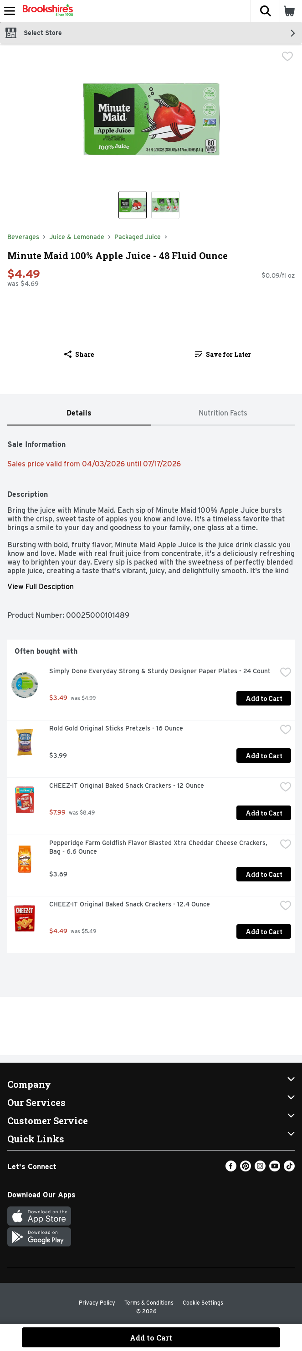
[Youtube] (274, 1169)
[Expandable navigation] (9, 11)
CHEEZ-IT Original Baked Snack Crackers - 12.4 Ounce (129, 904)
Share (79, 354)
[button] (265, 11)
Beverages (23, 236)
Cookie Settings (203, 1302)
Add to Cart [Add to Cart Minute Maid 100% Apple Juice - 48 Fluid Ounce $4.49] (151, 1337)
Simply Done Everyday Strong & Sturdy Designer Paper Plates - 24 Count (160, 671)
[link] (223, 354)
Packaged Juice (137, 236)
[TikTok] (289, 1169)
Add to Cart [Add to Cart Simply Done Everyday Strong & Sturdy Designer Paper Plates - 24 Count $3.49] (264, 698)
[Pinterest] (245, 1169)
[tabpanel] (151, 693)
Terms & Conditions (149, 1302)
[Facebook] (230, 1169)
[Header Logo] (46, 11)
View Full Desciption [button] (40, 586)
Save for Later (223, 354)
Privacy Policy (97, 1302)
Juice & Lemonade (76, 236)
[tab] (79, 413)
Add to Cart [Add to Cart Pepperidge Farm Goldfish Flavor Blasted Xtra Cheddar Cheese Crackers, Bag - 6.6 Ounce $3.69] (264, 874)
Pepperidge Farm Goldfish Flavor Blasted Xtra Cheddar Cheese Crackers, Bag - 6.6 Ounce (159, 847)
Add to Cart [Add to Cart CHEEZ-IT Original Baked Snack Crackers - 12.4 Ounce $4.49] (264, 931)
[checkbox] (287, 57)
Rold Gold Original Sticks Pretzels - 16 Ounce (116, 728)
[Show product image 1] (132, 205)
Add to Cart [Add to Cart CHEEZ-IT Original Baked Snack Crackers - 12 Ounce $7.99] (264, 813)
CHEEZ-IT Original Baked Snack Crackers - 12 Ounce (126, 785)
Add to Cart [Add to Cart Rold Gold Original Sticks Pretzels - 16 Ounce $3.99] (264, 755)
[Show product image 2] (165, 205)
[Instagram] (260, 1169)
